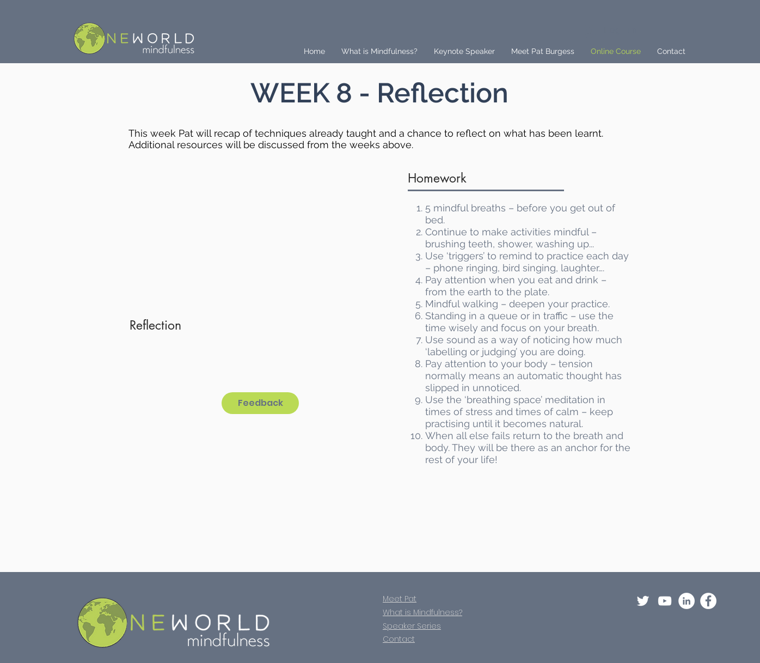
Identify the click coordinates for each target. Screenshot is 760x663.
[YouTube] (665, 601)
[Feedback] (260, 403)
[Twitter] (643, 601)
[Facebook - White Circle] (708, 601)
